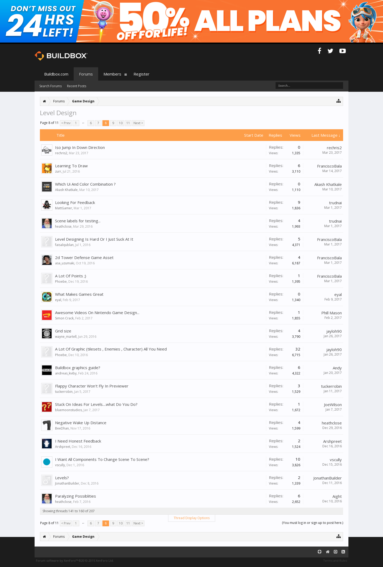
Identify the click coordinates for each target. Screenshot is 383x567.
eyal (58, 300)
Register (141, 74)
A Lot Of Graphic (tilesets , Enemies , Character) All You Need (111, 349)
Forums (86, 74)
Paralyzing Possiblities (75, 496)
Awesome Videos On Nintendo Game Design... (97, 312)
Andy (337, 367)
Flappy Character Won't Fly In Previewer (91, 386)
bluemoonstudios (68, 410)
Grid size (63, 330)
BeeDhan (62, 428)
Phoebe (61, 281)
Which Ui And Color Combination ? (85, 184)
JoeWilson (333, 404)
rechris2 (61, 153)
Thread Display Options (192, 518)
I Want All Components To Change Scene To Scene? (102, 459)
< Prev (65, 123)
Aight (337, 496)
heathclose (63, 226)
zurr (58, 171)
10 (121, 123)
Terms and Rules (335, 560)
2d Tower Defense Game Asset (84, 257)
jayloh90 (334, 331)
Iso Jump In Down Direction (80, 147)
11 (128, 123)
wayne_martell (66, 336)
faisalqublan (64, 245)
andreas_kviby (66, 373)
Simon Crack (64, 318)
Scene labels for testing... (78, 220)
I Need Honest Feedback (78, 441)
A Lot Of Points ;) (70, 275)
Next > (138, 123)
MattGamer (63, 208)
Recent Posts (76, 86)
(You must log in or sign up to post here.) (312, 522)
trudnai (335, 202)
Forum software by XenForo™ (75, 560)
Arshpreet (62, 446)
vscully (60, 465)
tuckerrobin (64, 391)
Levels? (62, 477)
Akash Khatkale (66, 189)
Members (112, 74)
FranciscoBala (329, 166)
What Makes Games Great (79, 294)
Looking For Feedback (75, 202)
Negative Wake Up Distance (80, 422)
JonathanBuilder (67, 483)
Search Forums (50, 86)
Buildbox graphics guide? (77, 367)
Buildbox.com (56, 74)
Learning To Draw (71, 165)
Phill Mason (331, 312)
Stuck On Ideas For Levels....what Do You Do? (96, 404)
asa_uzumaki (64, 263)
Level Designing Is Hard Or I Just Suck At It (94, 239)
